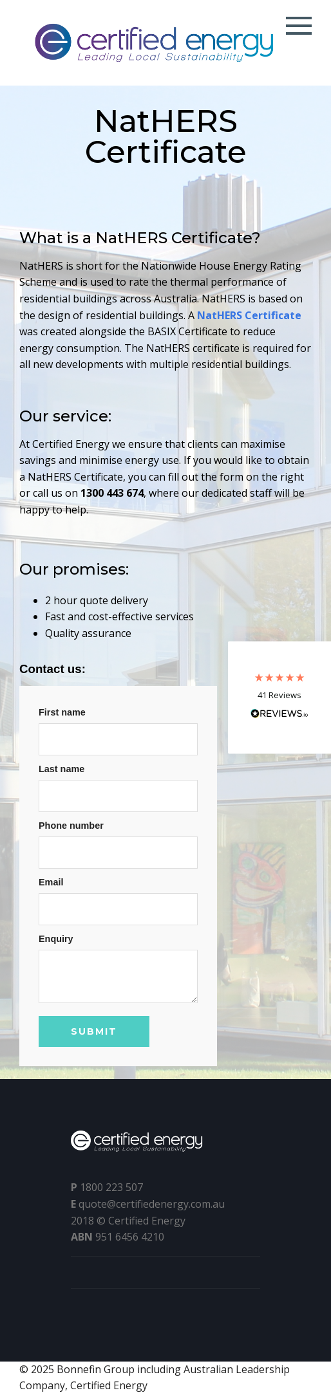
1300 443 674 (112, 493)
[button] (279, 698)
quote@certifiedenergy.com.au (152, 1204)
